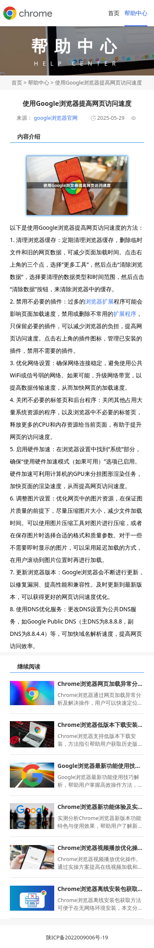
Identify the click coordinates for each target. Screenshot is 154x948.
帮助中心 (135, 13)
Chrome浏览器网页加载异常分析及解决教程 (100, 684)
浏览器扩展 (99, 301)
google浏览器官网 (55, 117)
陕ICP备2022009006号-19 (77, 937)
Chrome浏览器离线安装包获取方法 (100, 889)
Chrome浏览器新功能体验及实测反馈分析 (100, 807)
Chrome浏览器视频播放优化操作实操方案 (100, 848)
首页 (114, 13)
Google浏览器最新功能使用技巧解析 (100, 766)
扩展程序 (124, 314)
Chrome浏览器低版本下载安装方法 (100, 725)
